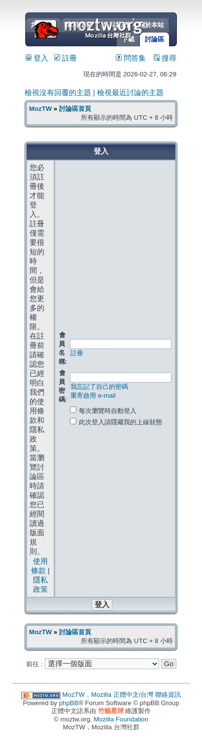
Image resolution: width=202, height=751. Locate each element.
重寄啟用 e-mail (93, 395)
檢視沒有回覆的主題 (58, 93)
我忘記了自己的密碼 (99, 386)
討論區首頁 (75, 108)
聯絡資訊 (168, 694)
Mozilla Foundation (121, 719)
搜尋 (165, 58)
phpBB (69, 703)
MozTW (112, 28)
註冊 (65, 58)
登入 (37, 58)
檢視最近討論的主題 (130, 93)
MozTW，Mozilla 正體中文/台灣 (108, 694)
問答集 (131, 58)
